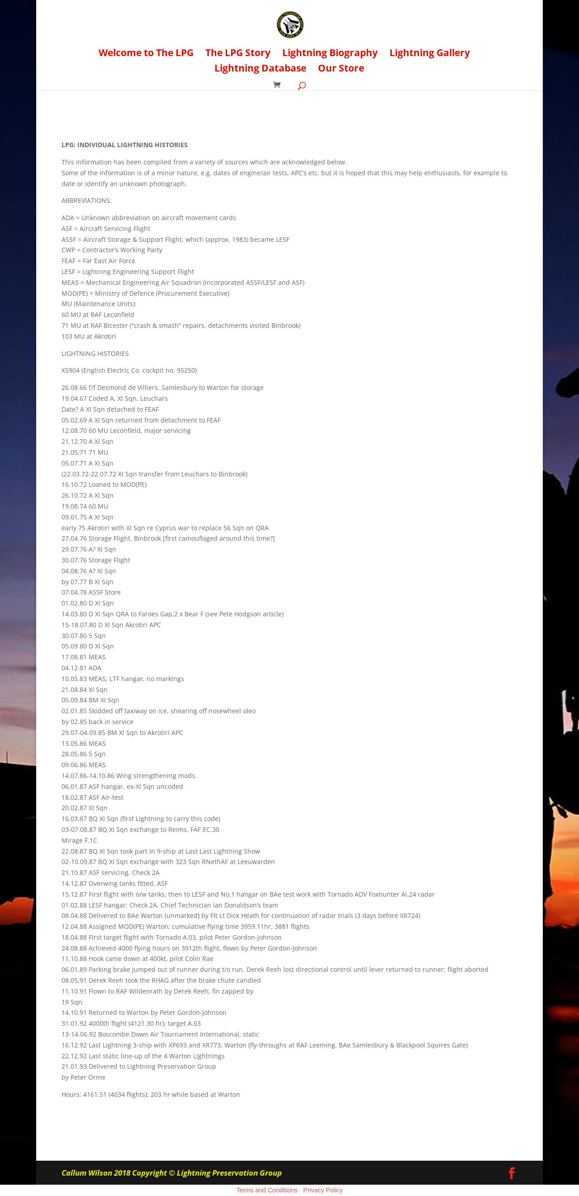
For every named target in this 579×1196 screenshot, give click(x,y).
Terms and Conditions (267, 1190)
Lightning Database (260, 69)
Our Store (341, 69)
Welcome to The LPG (146, 54)
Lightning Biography (330, 54)
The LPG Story (238, 54)
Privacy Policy (322, 1190)
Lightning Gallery (429, 54)
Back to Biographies (113, 121)
